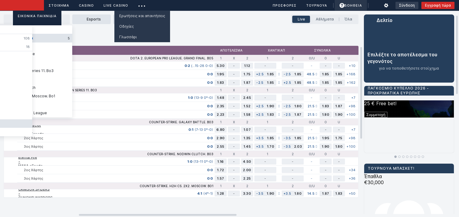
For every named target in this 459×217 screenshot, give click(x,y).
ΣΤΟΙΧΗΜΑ (59, 5)
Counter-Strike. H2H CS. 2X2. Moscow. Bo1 (176, 186)
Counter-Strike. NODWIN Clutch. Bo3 (180, 154)
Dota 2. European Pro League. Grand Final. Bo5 (171, 58)
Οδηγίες (126, 26)
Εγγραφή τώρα (438, 5)
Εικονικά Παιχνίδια (37, 16)
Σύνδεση (407, 5)
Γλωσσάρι (128, 37)
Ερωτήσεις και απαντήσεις (142, 16)
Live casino (116, 5)
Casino (86, 5)
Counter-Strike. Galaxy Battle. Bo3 (181, 122)
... (142, 4)
